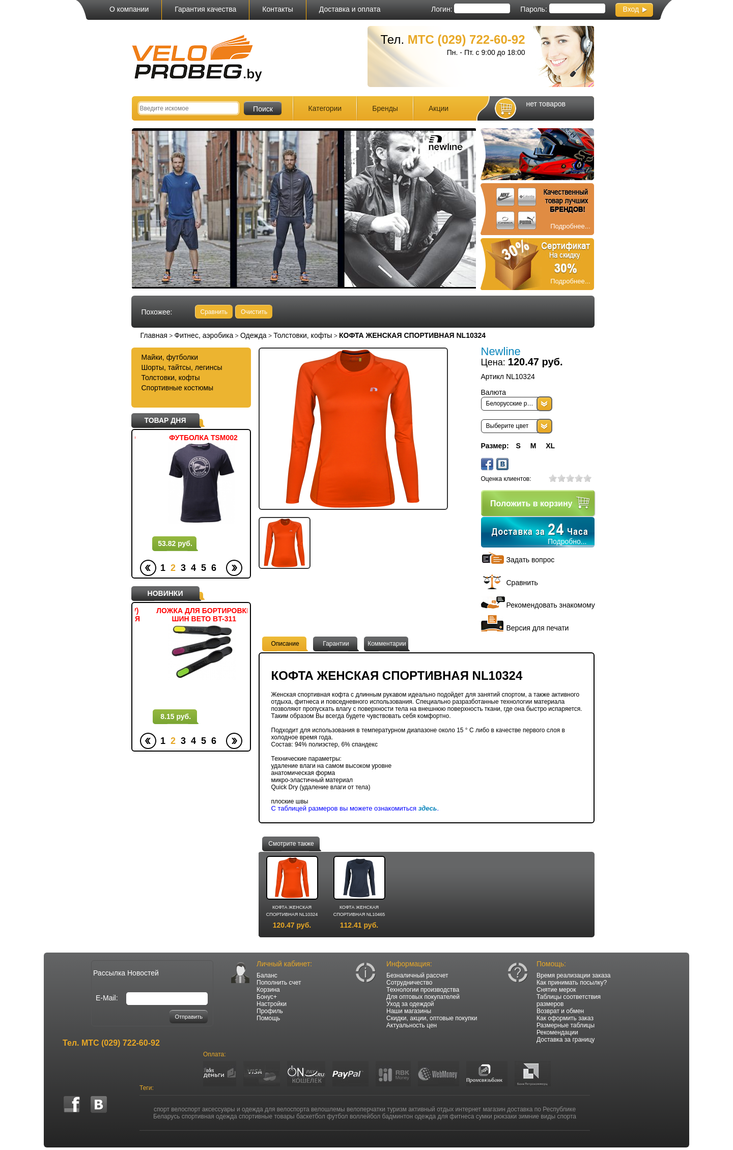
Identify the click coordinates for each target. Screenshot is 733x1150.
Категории (325, 108)
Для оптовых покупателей (423, 996)
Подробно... (567, 541)
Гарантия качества (205, 9)
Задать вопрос (530, 560)
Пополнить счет (279, 982)
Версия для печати (537, 628)
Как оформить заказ (565, 1018)
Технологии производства (422, 989)
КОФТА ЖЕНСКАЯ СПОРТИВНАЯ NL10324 (292, 911)
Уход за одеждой (410, 1004)
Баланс (267, 975)
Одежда (253, 335)
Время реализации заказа (573, 975)
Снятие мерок (556, 989)
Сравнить (214, 311)
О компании (129, 9)
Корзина (268, 989)
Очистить (254, 311)
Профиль (270, 1011)
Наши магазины (408, 1011)
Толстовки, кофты (302, 335)
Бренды (385, 108)
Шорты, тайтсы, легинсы (182, 367)
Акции (438, 108)
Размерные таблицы (566, 1025)
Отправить (189, 1017)
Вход (631, 9)
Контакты (277, 9)
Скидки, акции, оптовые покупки (431, 1018)
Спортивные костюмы (178, 388)
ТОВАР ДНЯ (165, 420)
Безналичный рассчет (417, 975)
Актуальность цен (411, 1025)
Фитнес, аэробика (203, 335)
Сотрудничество (409, 982)
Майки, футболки (170, 357)
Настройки (272, 1004)
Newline (501, 351)
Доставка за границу (566, 1039)
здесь (427, 808)
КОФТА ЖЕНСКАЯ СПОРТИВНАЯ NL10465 (359, 911)
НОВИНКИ (165, 593)
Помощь (268, 1018)
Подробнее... (570, 226)
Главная (153, 335)
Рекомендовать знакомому (550, 605)
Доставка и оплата (350, 9)
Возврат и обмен (560, 1011)
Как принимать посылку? (572, 982)
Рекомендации (557, 1032)
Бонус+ (267, 996)
